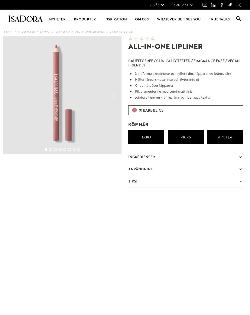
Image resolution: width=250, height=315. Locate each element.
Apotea (225, 137)
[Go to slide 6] (69, 149)
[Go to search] (238, 20)
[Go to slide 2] (50, 149)
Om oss (142, 19)
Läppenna (63, 31)
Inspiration (115, 19)
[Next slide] (114, 95)
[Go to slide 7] (74, 149)
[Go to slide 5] (64, 149)
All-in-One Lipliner (90, 31)
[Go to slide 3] (55, 149)
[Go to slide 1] (46, 149)
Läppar (45, 31)
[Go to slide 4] (60, 149)
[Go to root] (26, 20)
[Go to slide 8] (78, 149)
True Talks (219, 19)
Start (8, 31)
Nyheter (57, 19)
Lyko (146, 137)
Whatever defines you (179, 19)
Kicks (186, 137)
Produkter (85, 19)
